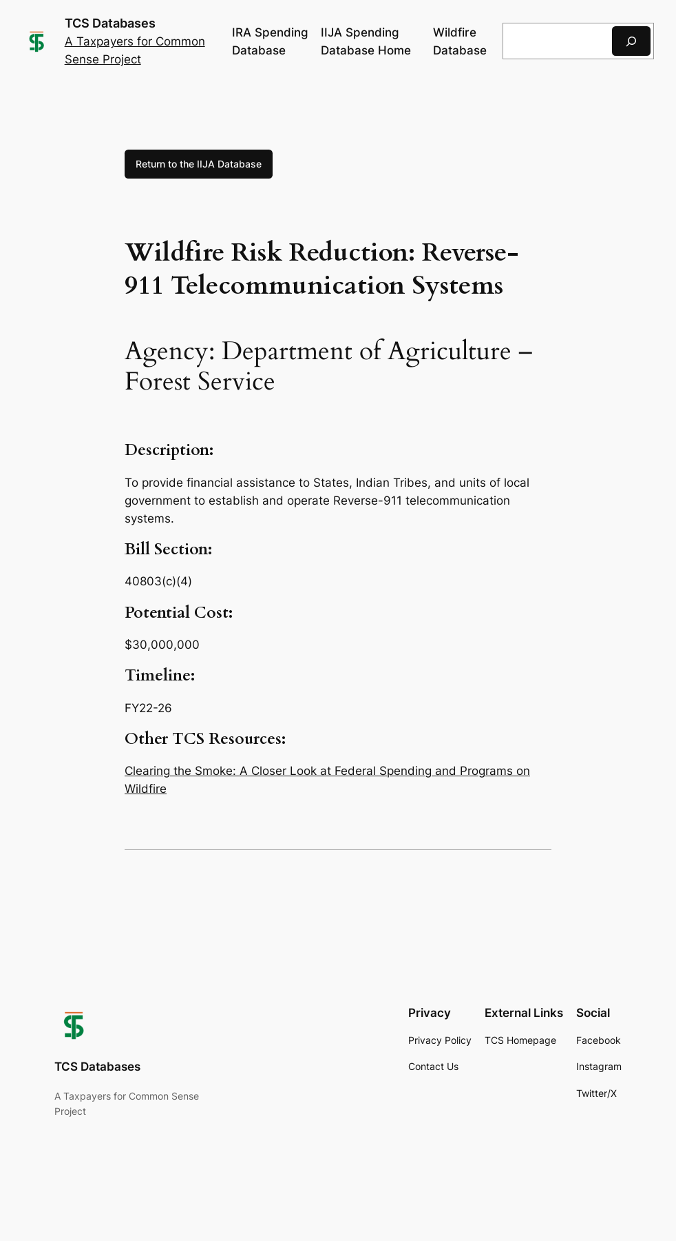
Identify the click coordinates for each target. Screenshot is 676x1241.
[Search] (631, 41)
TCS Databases (110, 23)
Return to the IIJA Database (199, 164)
